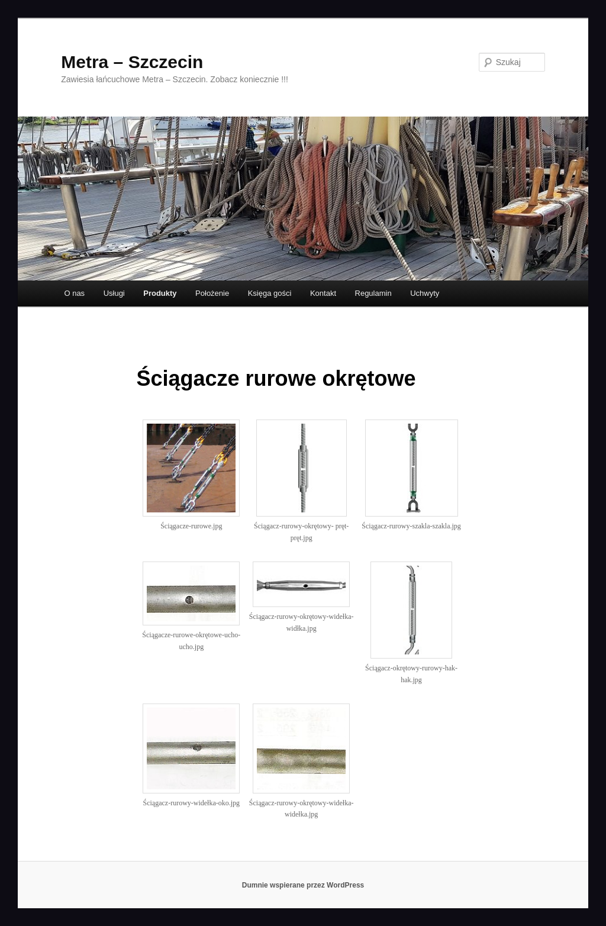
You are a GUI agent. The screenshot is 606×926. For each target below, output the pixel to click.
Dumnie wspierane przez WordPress (303, 885)
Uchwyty (424, 293)
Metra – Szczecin (132, 62)
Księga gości (270, 293)
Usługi (114, 293)
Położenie (212, 293)
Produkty (159, 293)
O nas (74, 293)
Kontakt (323, 293)
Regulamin (373, 293)
